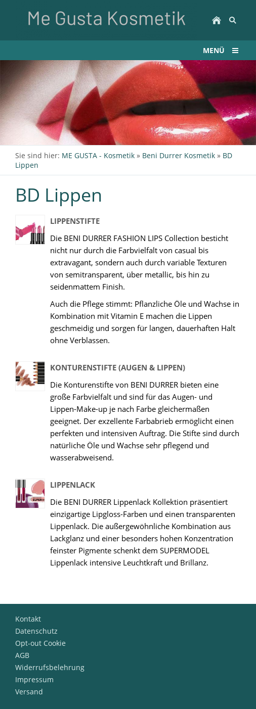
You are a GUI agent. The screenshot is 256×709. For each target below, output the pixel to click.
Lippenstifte (75, 221)
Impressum (34, 679)
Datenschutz (36, 631)
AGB (22, 655)
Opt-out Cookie (40, 643)
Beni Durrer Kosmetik (178, 155)
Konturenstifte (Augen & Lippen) (117, 367)
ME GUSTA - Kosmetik (98, 155)
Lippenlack (72, 485)
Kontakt (28, 619)
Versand (29, 691)
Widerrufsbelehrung (49, 667)
